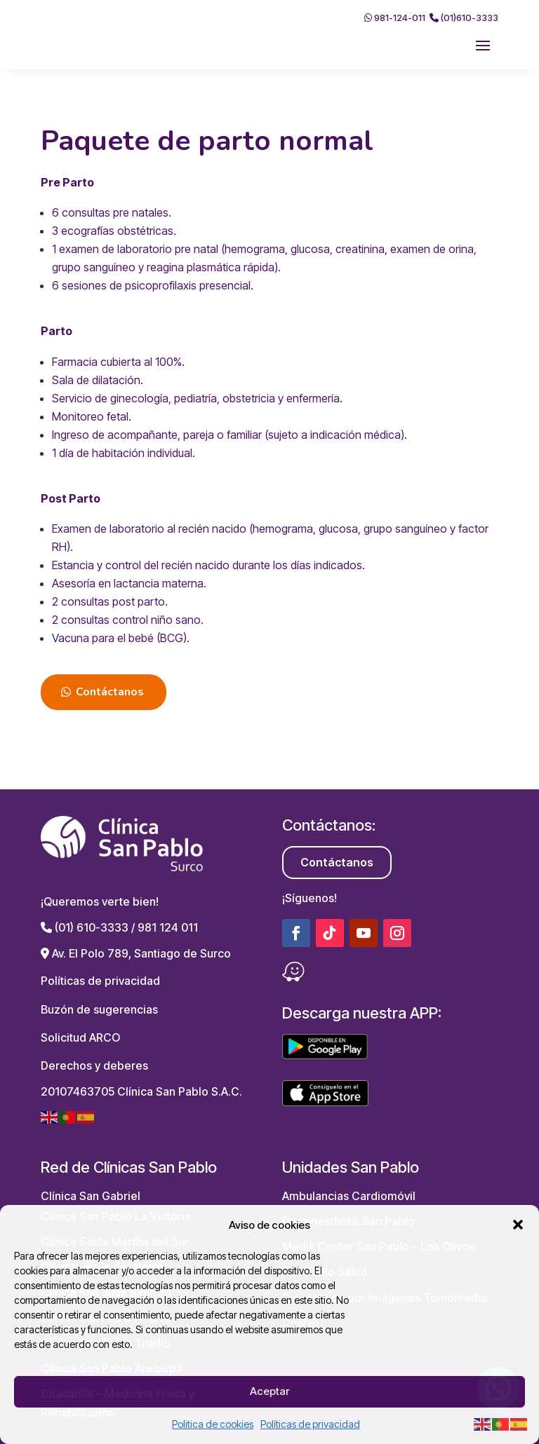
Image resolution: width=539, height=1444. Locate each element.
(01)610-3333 (464, 17)
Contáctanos (110, 692)
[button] (518, 1225)
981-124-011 (394, 17)
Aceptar (269, 1391)
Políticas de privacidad (310, 1424)
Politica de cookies (212, 1424)
